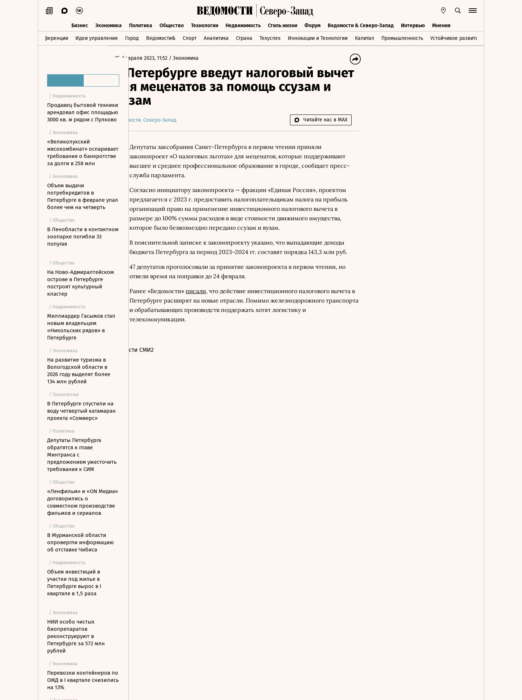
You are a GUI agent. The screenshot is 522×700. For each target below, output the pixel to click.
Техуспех (270, 37)
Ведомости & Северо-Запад (361, 24)
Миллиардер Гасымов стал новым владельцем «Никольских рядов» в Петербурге (81, 327)
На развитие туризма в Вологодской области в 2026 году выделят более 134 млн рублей (78, 371)
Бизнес (79, 24)
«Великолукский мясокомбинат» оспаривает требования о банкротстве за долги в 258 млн (83, 152)
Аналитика (216, 37)
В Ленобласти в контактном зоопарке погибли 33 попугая (83, 236)
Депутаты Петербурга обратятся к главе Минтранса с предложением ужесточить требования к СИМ (82, 454)
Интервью (413, 24)
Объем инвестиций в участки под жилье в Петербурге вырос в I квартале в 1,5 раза (74, 582)
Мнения (441, 24)
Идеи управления (96, 37)
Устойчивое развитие (455, 37)
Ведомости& (160, 37)
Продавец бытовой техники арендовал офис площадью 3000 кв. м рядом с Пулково (82, 112)
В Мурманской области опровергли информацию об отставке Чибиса (80, 542)
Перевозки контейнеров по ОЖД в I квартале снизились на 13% (83, 680)
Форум (312, 24)
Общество (172, 24)
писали (217, 309)
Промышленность (402, 37)
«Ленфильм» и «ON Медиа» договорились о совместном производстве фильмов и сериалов (82, 502)
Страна (244, 37)
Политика (140, 24)
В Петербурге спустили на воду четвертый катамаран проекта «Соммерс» (81, 410)
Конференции (51, 37)
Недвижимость (243, 24)
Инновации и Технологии (318, 37)
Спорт (189, 37)
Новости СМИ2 (155, 368)
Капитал (364, 37)
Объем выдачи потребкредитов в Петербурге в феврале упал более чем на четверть (82, 196)
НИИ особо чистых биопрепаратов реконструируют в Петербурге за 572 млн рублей (76, 636)
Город (132, 37)
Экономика (108, 24)
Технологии (204, 24)
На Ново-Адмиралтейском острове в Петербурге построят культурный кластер (80, 283)
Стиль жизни (282, 24)
